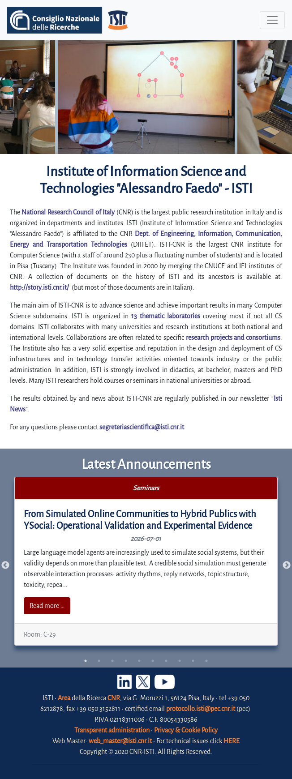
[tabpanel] (146, 561)
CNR (113, 698)
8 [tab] (179, 660)
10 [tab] (206, 660)
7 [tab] (166, 660)
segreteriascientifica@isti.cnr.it (141, 427)
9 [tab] (193, 660)
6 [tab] (152, 660)
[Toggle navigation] (272, 20)
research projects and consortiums (233, 337)
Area (64, 698)
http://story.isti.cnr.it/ (39, 287)
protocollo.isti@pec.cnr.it (200, 708)
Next (286, 565)
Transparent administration (112, 730)
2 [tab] (98, 660)
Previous (5, 565)
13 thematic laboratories (165, 316)
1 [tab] (85, 660)
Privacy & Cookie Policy (186, 730)
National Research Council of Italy (68, 212)
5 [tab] (139, 660)
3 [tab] (112, 660)
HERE (231, 741)
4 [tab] (125, 660)
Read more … (47, 605)
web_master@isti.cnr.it (120, 741)
